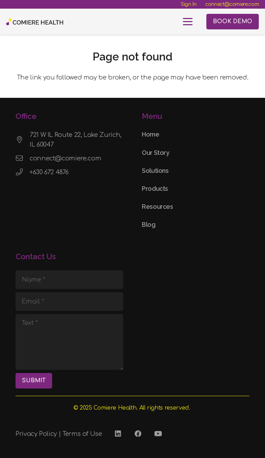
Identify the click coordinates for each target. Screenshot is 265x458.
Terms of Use (82, 433)
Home (150, 134)
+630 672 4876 (49, 172)
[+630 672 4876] (23, 172)
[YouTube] (158, 433)
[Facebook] (138, 433)
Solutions (155, 170)
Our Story (155, 152)
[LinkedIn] (118, 433)
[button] (188, 22)
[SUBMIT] (34, 381)
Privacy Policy (36, 433)
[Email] (69, 301)
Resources (157, 206)
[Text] (69, 342)
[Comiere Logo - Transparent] (34, 21)
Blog (149, 224)
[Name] (69, 279)
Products (155, 188)
